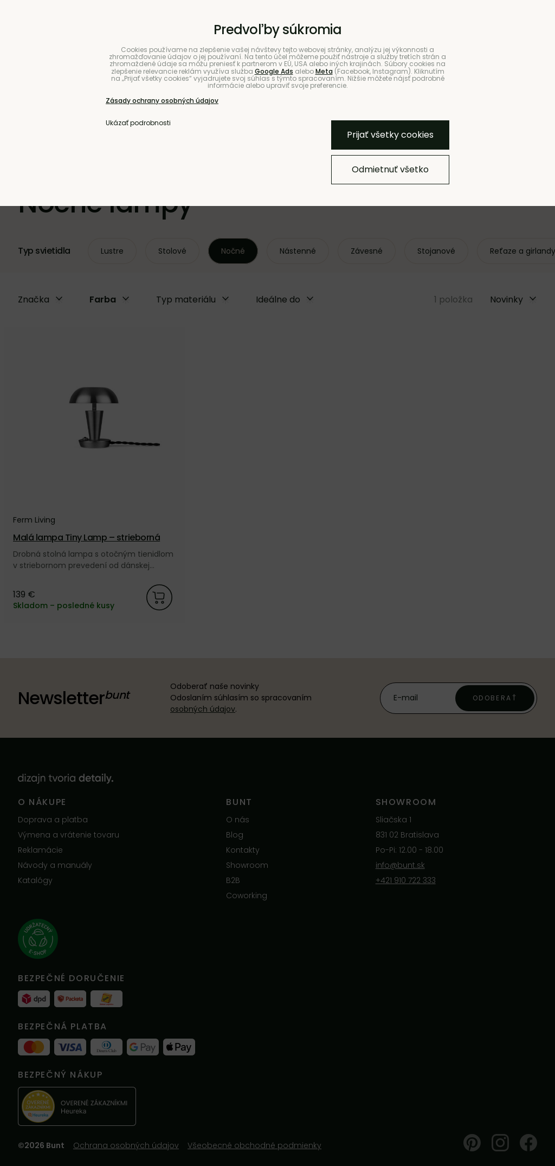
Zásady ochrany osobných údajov (162, 100)
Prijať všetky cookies (390, 134)
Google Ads (274, 71)
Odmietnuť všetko (390, 169)
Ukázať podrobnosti (138, 122)
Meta (324, 71)
